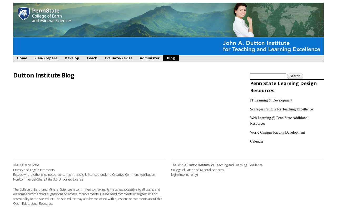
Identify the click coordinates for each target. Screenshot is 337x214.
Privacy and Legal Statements (33, 170)
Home (22, 58)
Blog (171, 58)
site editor (46, 199)
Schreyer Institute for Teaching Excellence (281, 109)
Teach (92, 58)
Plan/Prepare (45, 58)
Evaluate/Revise (118, 58)
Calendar (257, 141)
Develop (72, 58)
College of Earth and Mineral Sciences (45, 189)
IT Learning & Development (271, 100)
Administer (150, 58)
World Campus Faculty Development (277, 132)
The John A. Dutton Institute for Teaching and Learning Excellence (217, 165)
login (174, 174)
